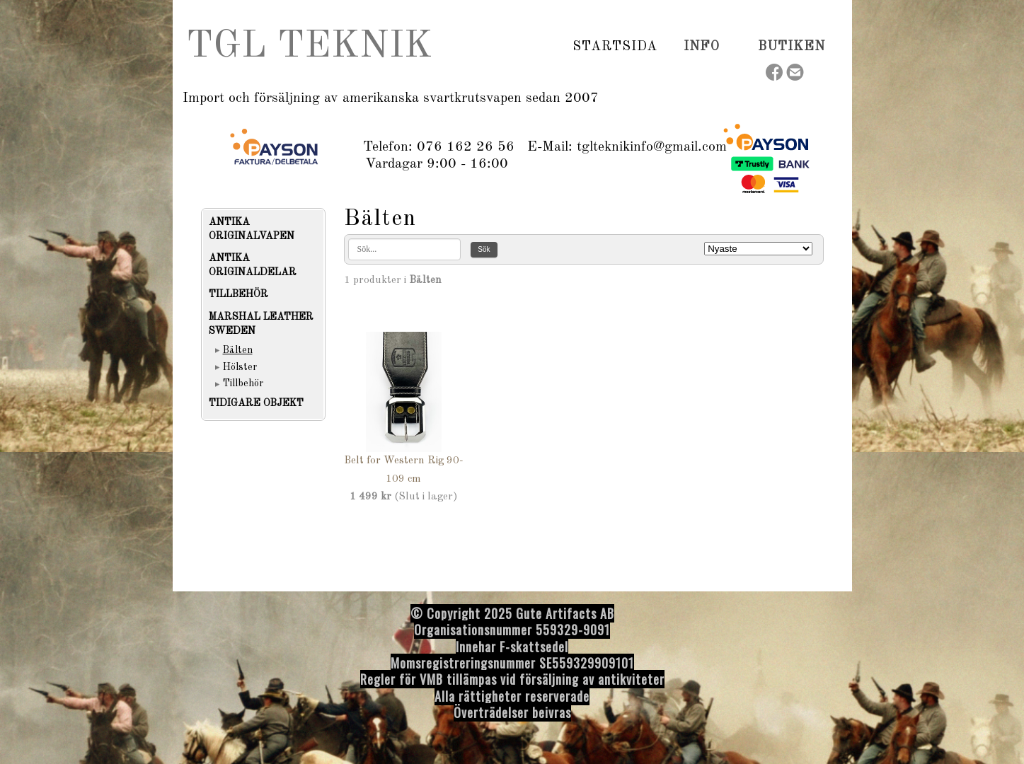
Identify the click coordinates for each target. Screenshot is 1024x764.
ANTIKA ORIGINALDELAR (253, 265)
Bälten (238, 350)
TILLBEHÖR (238, 294)
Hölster (240, 367)
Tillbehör (243, 383)
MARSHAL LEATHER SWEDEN (261, 324)
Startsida (615, 46)
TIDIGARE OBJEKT (256, 403)
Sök (484, 249)
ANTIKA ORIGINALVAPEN (251, 229)
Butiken (791, 46)
